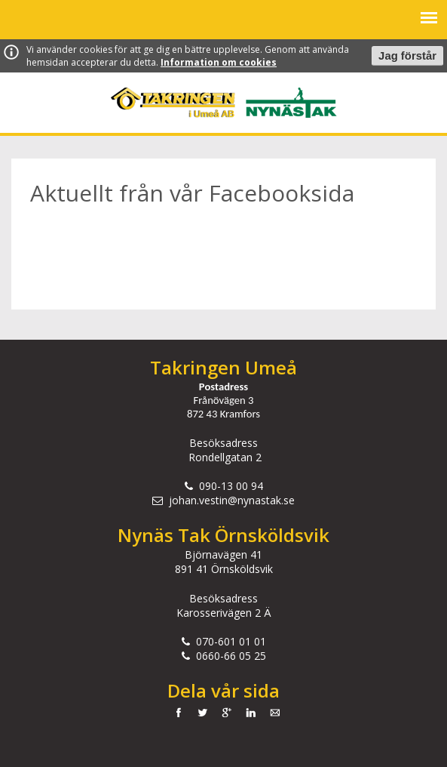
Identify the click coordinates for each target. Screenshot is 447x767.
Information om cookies (219, 62)
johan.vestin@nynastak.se (232, 500)
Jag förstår (407, 56)
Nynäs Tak (291, 103)
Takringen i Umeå (173, 103)
